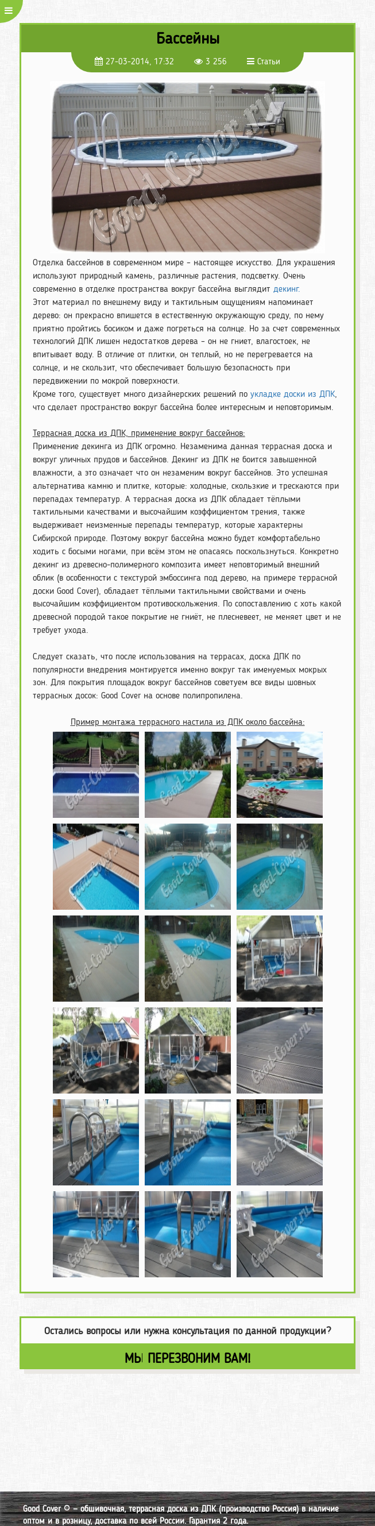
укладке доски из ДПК (292, 393)
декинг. (286, 288)
